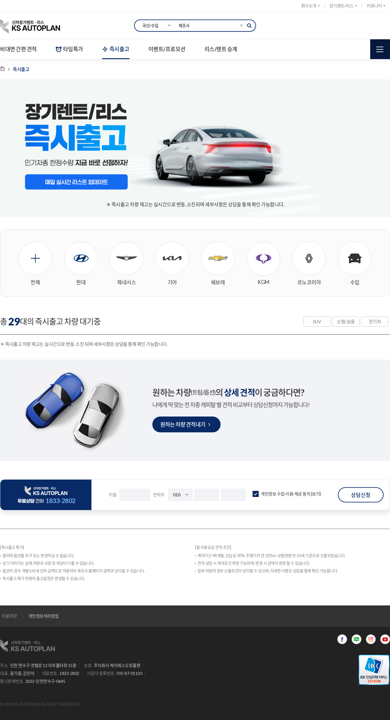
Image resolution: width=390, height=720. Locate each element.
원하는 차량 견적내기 (185, 424)
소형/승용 (346, 321)
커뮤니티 (376, 6)
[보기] (316, 494)
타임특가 (69, 49)
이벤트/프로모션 (167, 49)
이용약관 (9, 616)
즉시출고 (115, 49)
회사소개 (310, 6)
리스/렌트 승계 (220, 49)
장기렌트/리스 (343, 6)
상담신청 (360, 495)
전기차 (375, 321)
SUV (317, 321)
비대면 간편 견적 (18, 49)
